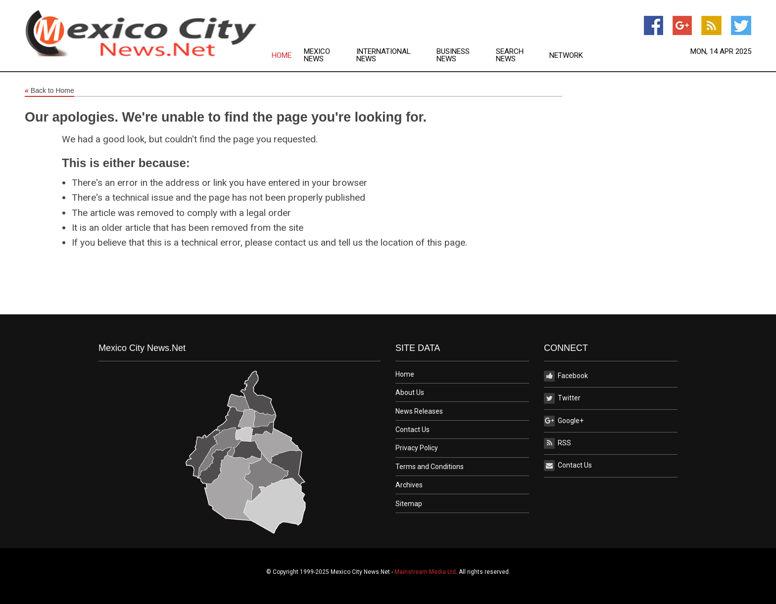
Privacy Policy (416, 448)
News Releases (419, 411)
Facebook (566, 376)
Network (566, 55)
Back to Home (49, 91)
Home (281, 55)
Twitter (562, 398)
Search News (510, 55)
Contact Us (412, 429)
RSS (557, 443)
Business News (453, 55)
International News (383, 55)
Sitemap (408, 504)
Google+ (563, 421)
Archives (409, 485)
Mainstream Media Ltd (425, 571)
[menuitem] (288, 55)
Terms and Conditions (429, 467)
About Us (409, 392)
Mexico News (317, 55)
